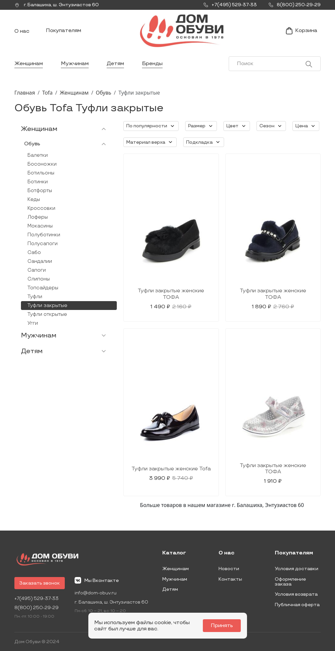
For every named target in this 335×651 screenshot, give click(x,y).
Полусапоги (42, 243)
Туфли (34, 296)
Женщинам (28, 64)
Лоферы (37, 217)
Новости (229, 568)
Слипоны (38, 279)
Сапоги (36, 270)
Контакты (230, 579)
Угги (32, 323)
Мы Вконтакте (97, 580)
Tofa (47, 92)
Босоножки (42, 164)
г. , (56, 5)
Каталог (174, 553)
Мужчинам (75, 64)
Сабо (34, 252)
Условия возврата (296, 594)
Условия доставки (296, 568)
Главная (24, 92)
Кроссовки (41, 208)
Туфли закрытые (47, 305)
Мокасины (40, 226)
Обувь (103, 92)
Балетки (37, 155)
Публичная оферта (297, 604)
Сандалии (39, 261)
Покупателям (63, 30)
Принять (222, 626)
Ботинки (37, 182)
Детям (115, 64)
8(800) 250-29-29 (36, 607)
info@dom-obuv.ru (95, 593)
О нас (21, 31)
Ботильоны (40, 173)
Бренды (152, 64)
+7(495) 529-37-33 (36, 598)
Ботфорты (39, 190)
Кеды (33, 199)
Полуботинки (43, 235)
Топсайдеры (42, 288)
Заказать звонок (39, 583)
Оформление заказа (290, 582)
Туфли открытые (47, 314)
